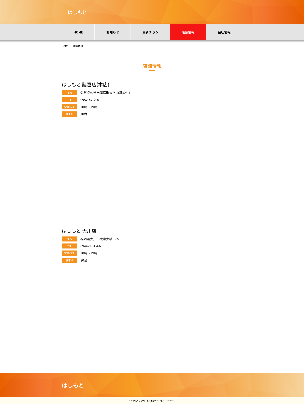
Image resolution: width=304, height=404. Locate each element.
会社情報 (224, 32)
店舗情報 (188, 32)
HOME (78, 32)
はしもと (73, 385)
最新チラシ (150, 32)
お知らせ (112, 32)
